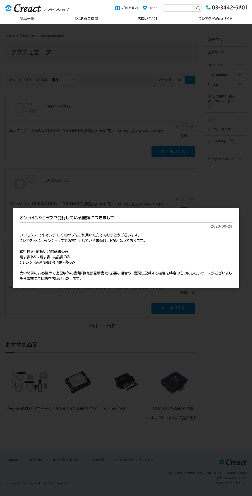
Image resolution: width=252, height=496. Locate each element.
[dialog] (126, 248)
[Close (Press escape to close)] (241, 10)
